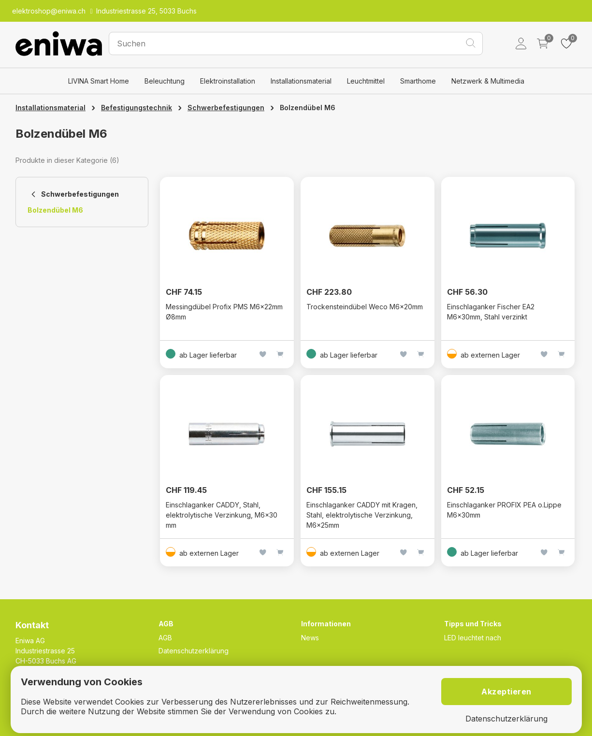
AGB (165, 638)
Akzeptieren (506, 691)
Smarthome (418, 81)
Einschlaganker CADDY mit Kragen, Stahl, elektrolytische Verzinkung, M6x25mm (362, 515)
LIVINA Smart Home (98, 81)
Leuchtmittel (366, 81)
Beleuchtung (164, 81)
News (310, 638)
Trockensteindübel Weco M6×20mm (364, 307)
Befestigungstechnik (136, 107)
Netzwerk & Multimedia (487, 81)
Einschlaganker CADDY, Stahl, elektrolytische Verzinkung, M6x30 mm (221, 515)
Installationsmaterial (301, 81)
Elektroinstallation (227, 81)
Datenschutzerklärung (194, 651)
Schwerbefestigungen (226, 107)
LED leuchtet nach (472, 638)
